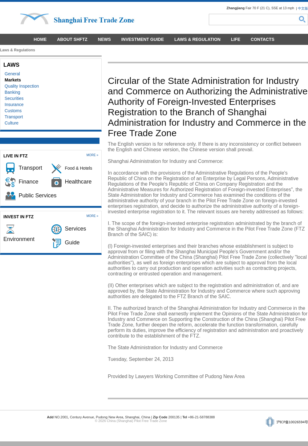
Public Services (37, 195)
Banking (12, 92)
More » (92, 155)
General (12, 73)
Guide (72, 242)
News (104, 39)
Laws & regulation (197, 39)
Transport (14, 116)
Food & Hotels (78, 168)
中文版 (303, 8)
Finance (28, 182)
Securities (14, 98)
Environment (18, 239)
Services (75, 229)
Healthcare (78, 182)
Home (40, 39)
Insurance (14, 104)
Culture (11, 122)
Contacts (262, 39)
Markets (13, 79)
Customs (13, 110)
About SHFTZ (72, 39)
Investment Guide (142, 39)
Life (235, 39)
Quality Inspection (22, 86)
